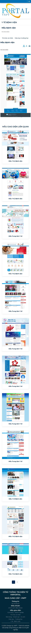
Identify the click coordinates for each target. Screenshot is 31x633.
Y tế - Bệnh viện (15, 621)
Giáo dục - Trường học (15, 619)
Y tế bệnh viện (9, 22)
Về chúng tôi (16, 603)
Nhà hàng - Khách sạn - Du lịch (15, 617)
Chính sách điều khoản (15, 608)
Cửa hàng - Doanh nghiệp (15, 612)
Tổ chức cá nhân (15, 614)
